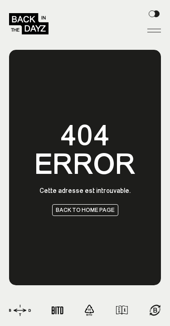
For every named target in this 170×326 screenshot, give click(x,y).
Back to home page (85, 209)
